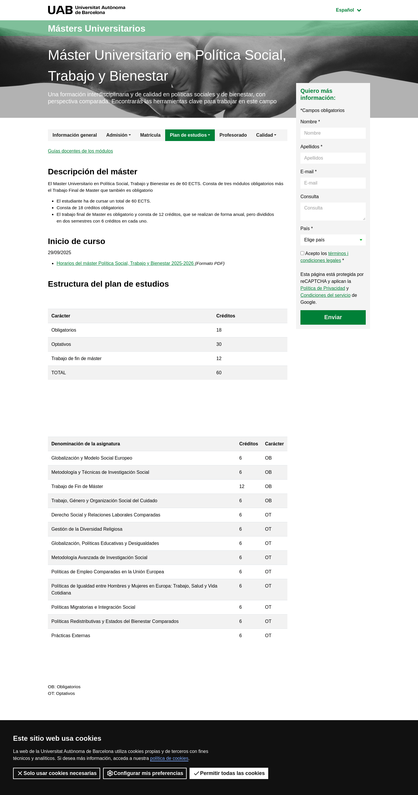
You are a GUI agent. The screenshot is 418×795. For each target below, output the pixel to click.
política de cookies (169, 758)
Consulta (309, 205)
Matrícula (150, 144)
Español (353, 9)
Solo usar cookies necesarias (57, 773)
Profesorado (233, 144)
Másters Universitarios (104, 28)
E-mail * (308, 180)
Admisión (116, 144)
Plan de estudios (188, 144)
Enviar (333, 326)
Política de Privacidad (322, 297)
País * (306, 237)
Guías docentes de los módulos (80, 160)
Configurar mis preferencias (145, 773)
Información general (75, 144)
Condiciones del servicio (325, 304)
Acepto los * (324, 266)
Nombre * (310, 130)
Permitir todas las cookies (229, 773)
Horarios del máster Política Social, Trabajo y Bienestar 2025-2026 (126, 276)
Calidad (264, 144)
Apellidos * (311, 155)
